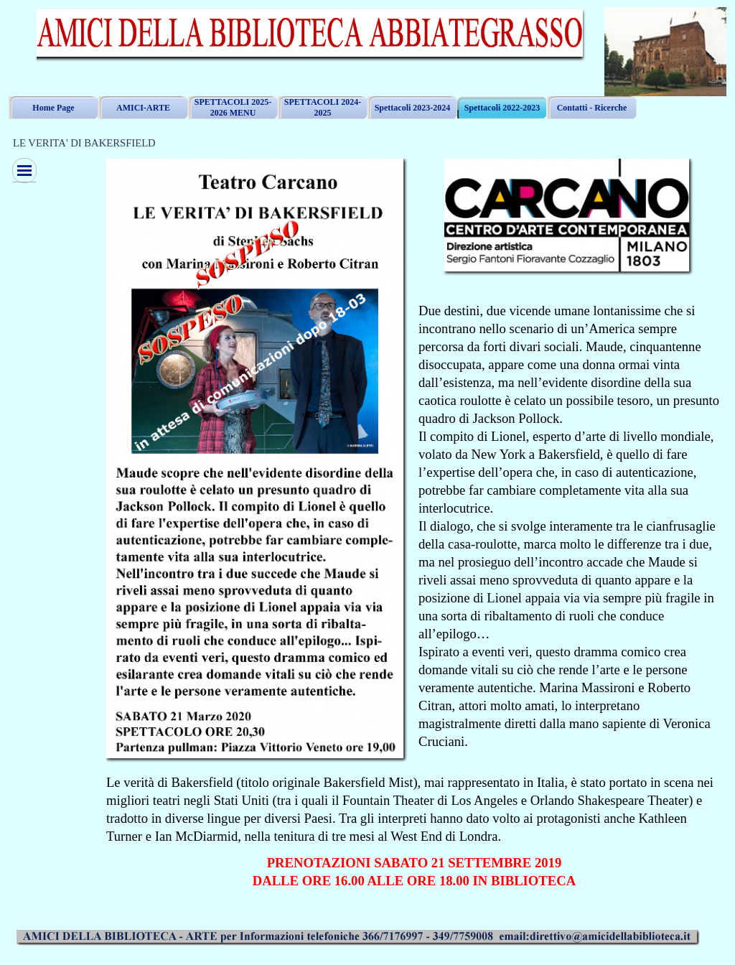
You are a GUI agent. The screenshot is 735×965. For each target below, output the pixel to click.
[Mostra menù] (24, 170)
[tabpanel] (570, 526)
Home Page (53, 108)
